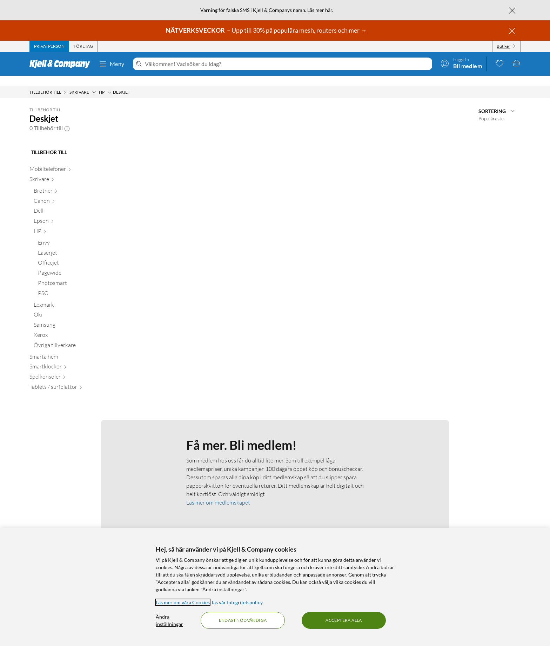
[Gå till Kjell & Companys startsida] (61, 64)
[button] (67, 118)
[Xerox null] (72, 326)
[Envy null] (74, 234)
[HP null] (72, 223)
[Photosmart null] (74, 274)
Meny (112, 64)
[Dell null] (72, 202)
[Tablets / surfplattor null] (69, 378)
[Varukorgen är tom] (516, 63)
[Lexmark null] (72, 296)
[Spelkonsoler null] (69, 368)
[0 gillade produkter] (499, 63)
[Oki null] (72, 306)
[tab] (49, 46)
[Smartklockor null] (69, 358)
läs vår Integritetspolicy (237, 602)
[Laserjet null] (74, 244)
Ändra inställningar (169, 620)
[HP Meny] (109, 82)
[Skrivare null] (69, 171)
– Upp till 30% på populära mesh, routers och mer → (267, 30)
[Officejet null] (74, 254)
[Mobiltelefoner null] (69, 160)
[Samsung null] (72, 316)
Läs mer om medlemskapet (218, 492)
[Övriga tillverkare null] (72, 337)
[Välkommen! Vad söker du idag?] (287, 64)
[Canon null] (72, 192)
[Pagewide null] (74, 264)
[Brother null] (72, 182)
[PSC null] (74, 285)
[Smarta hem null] (69, 348)
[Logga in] (461, 63)
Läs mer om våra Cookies (183, 602)
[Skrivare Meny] (94, 82)
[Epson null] (72, 212)
